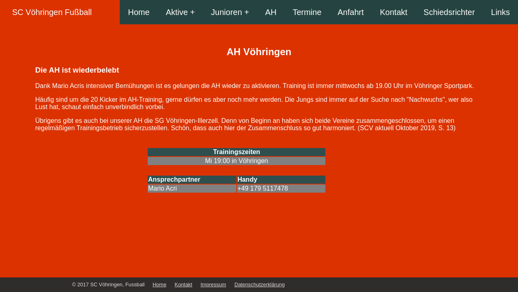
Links (500, 12)
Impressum (213, 284)
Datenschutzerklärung (259, 284)
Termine (307, 12)
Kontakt (394, 12)
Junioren (226, 12)
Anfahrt (350, 12)
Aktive (177, 12)
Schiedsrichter (449, 12)
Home (138, 12)
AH (270, 12)
